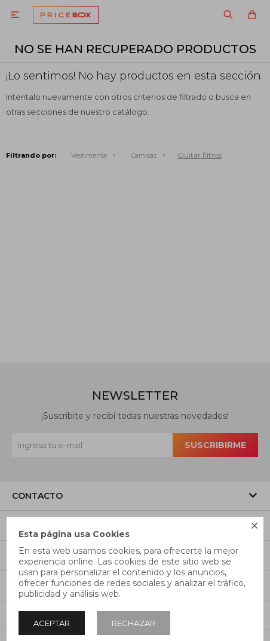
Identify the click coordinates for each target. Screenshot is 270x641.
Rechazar (133, 623)
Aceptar (51, 623)
